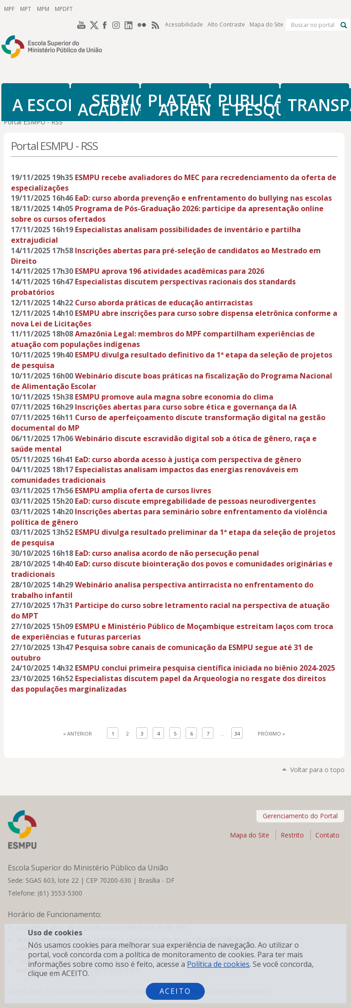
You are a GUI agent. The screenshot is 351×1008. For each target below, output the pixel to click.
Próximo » (271, 733)
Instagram (118, 9)
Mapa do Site (266, 9)
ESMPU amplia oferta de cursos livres (143, 490)
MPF (9, 8)
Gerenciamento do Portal (300, 815)
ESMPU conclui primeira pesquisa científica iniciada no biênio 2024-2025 (205, 668)
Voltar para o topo (317, 769)
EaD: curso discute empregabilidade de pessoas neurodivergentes (195, 501)
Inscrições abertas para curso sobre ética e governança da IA (186, 407)
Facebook (105, 9)
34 (237, 733)
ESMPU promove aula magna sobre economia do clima (174, 397)
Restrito (292, 835)
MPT (24, 8)
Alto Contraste (226, 9)
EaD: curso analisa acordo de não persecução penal (167, 553)
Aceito (175, 991)
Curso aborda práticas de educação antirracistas (164, 303)
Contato (327, 835)
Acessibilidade (184, 9)
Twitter (92, 9)
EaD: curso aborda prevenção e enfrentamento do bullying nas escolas (203, 198)
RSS (156, 9)
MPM (40, 8)
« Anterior (77, 733)
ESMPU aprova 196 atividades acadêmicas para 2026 (169, 271)
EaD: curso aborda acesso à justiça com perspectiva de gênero (188, 459)
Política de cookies (218, 964)
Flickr (143, 9)
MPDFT (60, 8)
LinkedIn (130, 9)
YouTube (79, 9)
